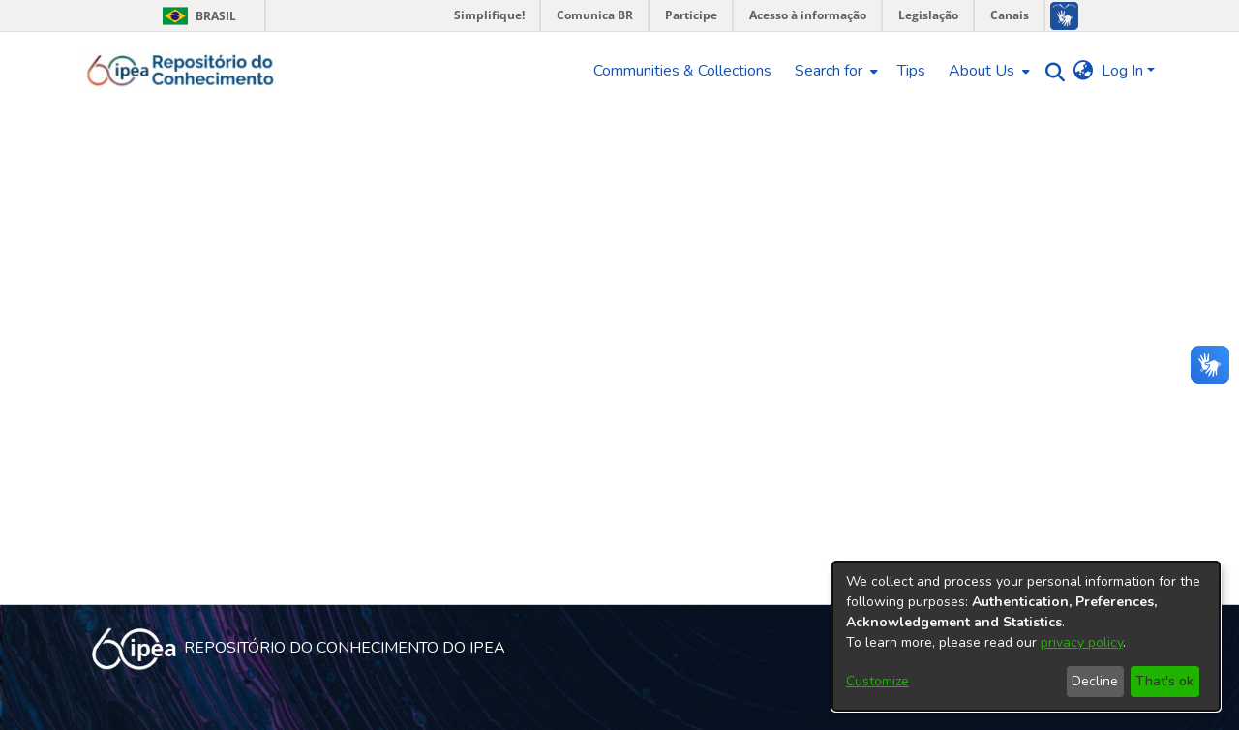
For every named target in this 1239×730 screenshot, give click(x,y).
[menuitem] (834, 70)
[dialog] (1026, 636)
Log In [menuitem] (1122, 70)
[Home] (180, 70)
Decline (1095, 681)
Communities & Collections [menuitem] (682, 70)
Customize (877, 681)
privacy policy (1082, 642)
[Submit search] (1051, 71)
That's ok (1164, 681)
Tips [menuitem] (911, 70)
